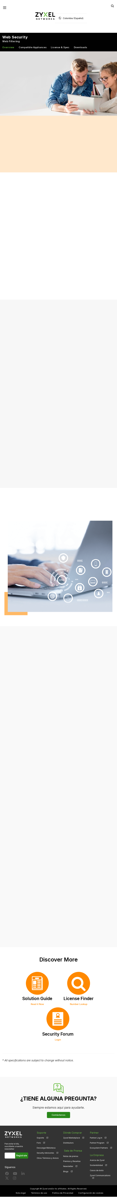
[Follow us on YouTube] (15, 1174)
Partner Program (97, 1143)
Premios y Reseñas (72, 1161)
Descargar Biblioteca (46, 1148)
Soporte (40, 1138)
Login (58, 1039)
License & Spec (60, 47)
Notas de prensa (70, 1155)
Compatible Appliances (33, 47)
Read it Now (37, 1004)
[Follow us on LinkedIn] (23, 1174)
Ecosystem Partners (99, 1148)
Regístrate (22, 1156)
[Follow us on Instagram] (14, 1179)
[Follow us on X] (7, 1179)
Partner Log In (96, 1138)
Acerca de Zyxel (97, 1161)
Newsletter (68, 1166)
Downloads (80, 47)
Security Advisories (45, 1153)
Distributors (68, 1143)
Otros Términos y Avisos (48, 1158)
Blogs (65, 1171)
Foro (39, 1143)
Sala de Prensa (72, 1150)
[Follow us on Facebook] (7, 1174)
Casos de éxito (97, 1171)
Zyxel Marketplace (71, 1138)
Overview (8, 47)
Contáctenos (58, 1115)
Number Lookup (78, 1004)
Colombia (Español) (73, 18)
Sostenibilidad (96, 1166)
